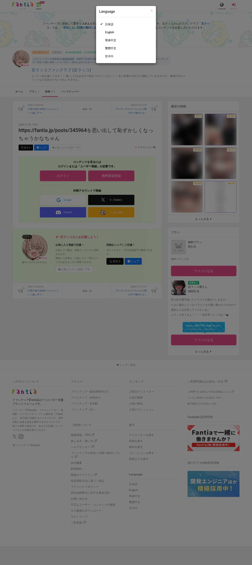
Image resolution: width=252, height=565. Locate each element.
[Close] (152, 11)
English (109, 32)
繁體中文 (110, 48)
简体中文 (110, 40)
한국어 (109, 56)
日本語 (109, 24)
